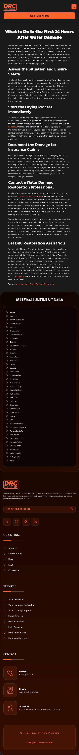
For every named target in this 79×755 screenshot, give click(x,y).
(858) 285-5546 (26, 674)
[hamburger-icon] (73, 6)
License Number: (18, 509)
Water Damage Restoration (42, 284)
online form (20, 276)
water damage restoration (32, 196)
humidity (12, 126)
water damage (22, 284)
